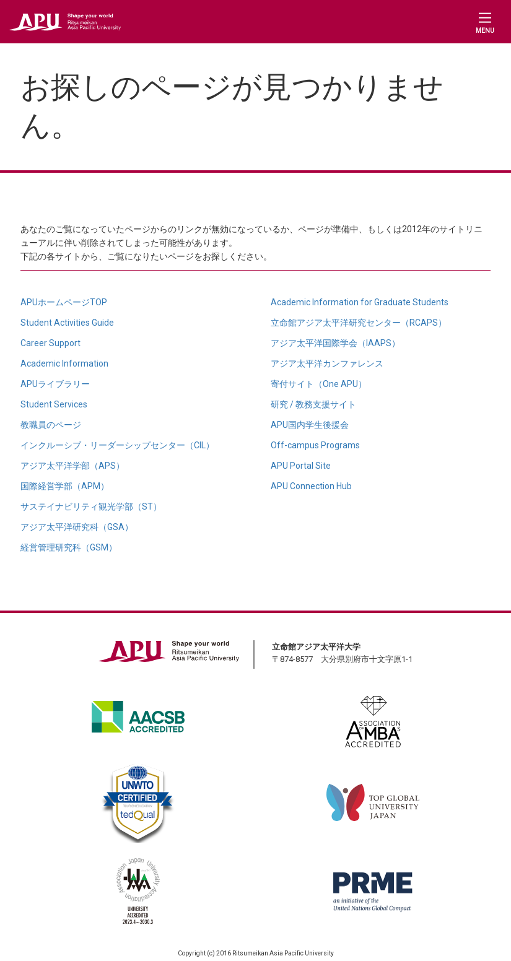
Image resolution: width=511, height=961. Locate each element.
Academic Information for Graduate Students (359, 302)
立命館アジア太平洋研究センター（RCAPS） (359, 323)
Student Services (53, 404)
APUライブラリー (55, 384)
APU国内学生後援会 (310, 425)
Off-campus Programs (315, 445)
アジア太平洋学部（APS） (72, 466)
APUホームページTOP (63, 302)
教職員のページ (50, 425)
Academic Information (64, 363)
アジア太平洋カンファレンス (327, 363)
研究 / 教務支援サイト (313, 404)
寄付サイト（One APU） (319, 384)
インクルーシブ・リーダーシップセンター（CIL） (117, 445)
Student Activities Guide (67, 323)
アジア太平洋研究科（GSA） (76, 527)
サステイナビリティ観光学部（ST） (91, 506)
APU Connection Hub (311, 486)
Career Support (50, 343)
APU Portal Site (301, 466)
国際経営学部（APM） (64, 486)
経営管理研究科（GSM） (68, 547)
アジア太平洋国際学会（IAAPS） (335, 343)
